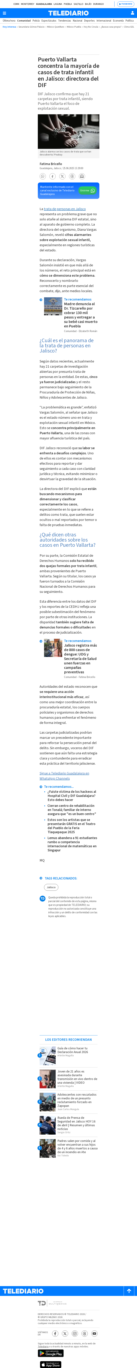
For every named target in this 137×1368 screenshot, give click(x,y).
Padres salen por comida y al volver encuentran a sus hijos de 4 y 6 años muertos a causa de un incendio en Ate (77, 1146)
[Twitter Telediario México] (65, 1333)
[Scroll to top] (129, 1291)
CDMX (16, 4)
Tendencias (64, 21)
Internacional (104, 21)
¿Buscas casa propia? (111, 26)
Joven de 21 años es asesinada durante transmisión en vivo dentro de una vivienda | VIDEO (77, 1077)
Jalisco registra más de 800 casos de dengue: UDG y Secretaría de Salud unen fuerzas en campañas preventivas (80, 659)
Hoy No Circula (91, 26)
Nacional (77, 21)
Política (129, 21)
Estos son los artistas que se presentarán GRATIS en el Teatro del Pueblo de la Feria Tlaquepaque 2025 (71, 826)
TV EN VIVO (126, 4)
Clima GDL (129, 26)
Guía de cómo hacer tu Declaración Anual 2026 (72, 1050)
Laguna (58, 4)
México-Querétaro (55, 26)
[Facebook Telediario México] (55, 1333)
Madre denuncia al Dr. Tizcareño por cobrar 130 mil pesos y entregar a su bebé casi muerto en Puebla (81, 315)
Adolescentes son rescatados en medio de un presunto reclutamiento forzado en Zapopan (77, 1100)
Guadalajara (44, 4)
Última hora (9, 21)
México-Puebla (74, 26)
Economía (118, 21)
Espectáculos (48, 21)
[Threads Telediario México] (85, 1333)
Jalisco (51, 887)
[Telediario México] (68, 13)
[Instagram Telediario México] (75, 1333)
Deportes (89, 21)
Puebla (68, 4)
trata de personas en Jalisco (65, 209)
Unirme (84, 190)
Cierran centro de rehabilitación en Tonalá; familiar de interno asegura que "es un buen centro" (71, 809)
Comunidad (24, 21)
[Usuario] (132, 13)
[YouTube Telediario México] (94, 1333)
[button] (42, 176)
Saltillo (78, 4)
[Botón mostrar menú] (4, 13)
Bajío (88, 4)
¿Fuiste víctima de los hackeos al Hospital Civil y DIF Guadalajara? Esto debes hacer (71, 795)
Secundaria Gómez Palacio (32, 26)
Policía (36, 21)
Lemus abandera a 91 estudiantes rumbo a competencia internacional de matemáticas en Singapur (72, 844)
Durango (98, 4)
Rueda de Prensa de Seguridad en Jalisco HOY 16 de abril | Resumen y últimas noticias (76, 1123)
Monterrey (27, 4)
